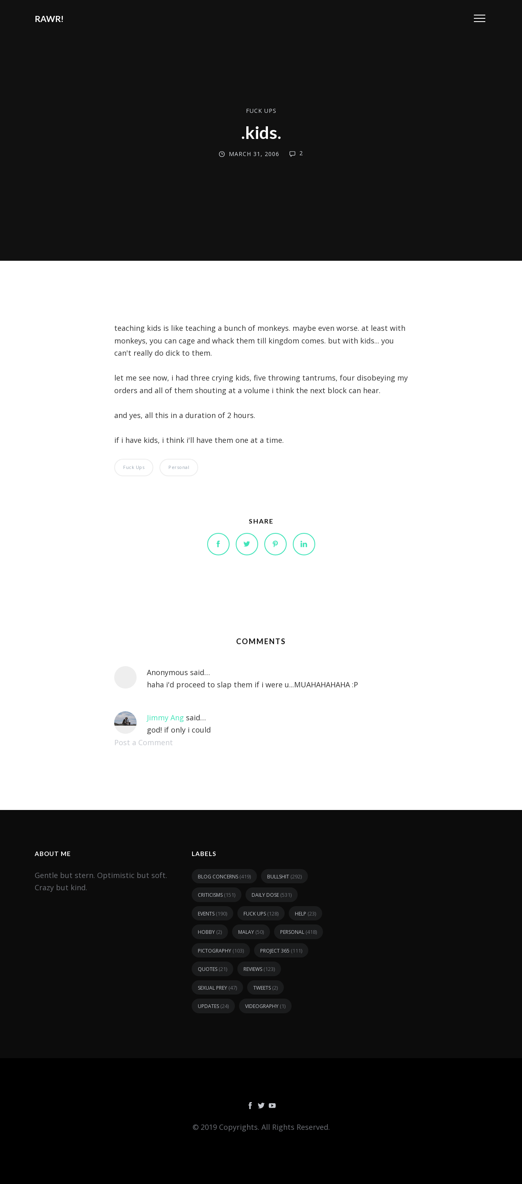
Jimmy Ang (165, 717)
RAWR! (49, 18)
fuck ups (261, 110)
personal (178, 467)
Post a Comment (143, 742)
